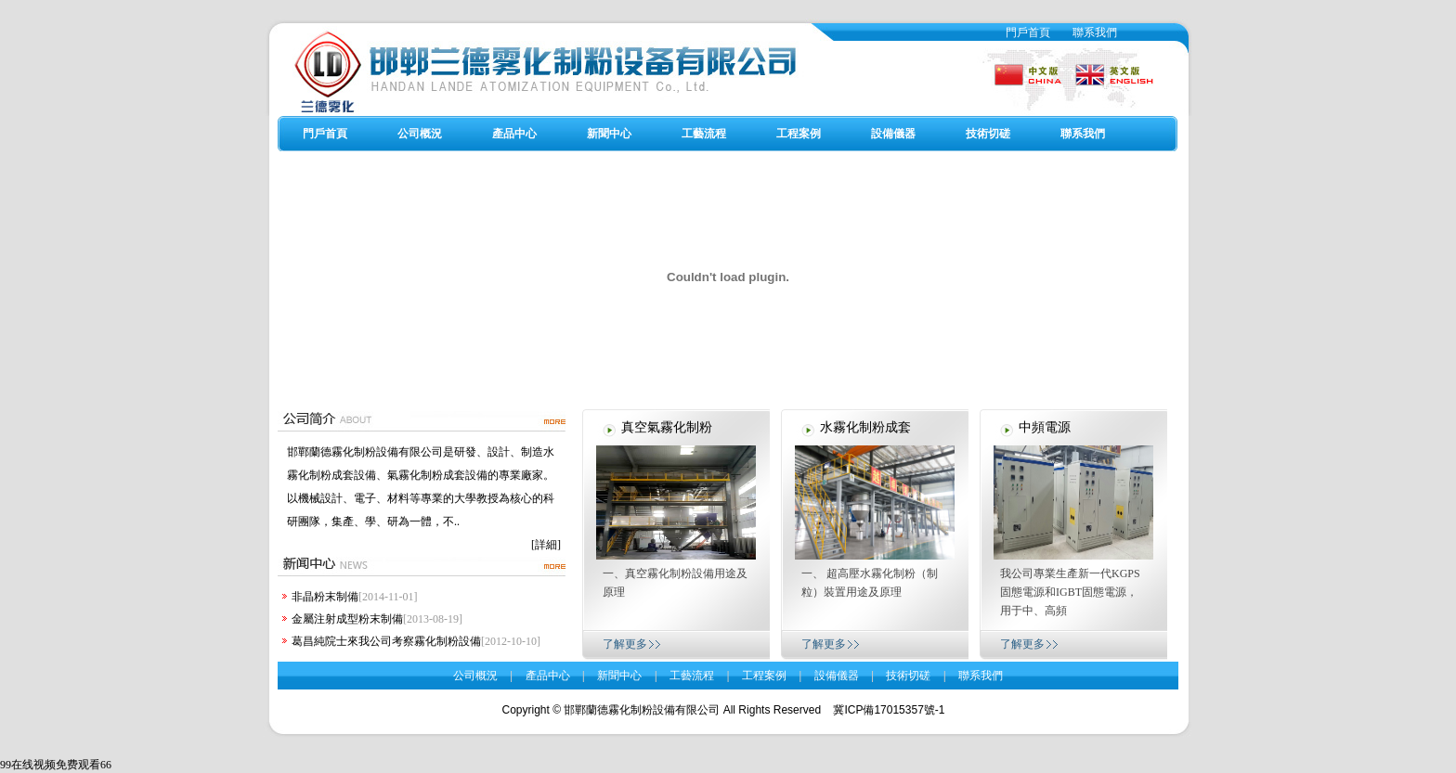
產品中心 (514, 133)
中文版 (1027, 66)
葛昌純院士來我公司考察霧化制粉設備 (386, 641)
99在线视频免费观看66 (55, 764)
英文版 (1105, 66)
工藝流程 (704, 133)
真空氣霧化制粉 (666, 427)
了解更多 (625, 644)
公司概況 (419, 133)
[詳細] (546, 544)
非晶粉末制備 (325, 596)
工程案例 (798, 133)
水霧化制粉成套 (865, 427)
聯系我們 (1094, 32)
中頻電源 (1045, 427)
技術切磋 (988, 133)
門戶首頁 (1028, 32)
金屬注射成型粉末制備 (347, 618)
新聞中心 (609, 133)
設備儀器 (893, 133)
